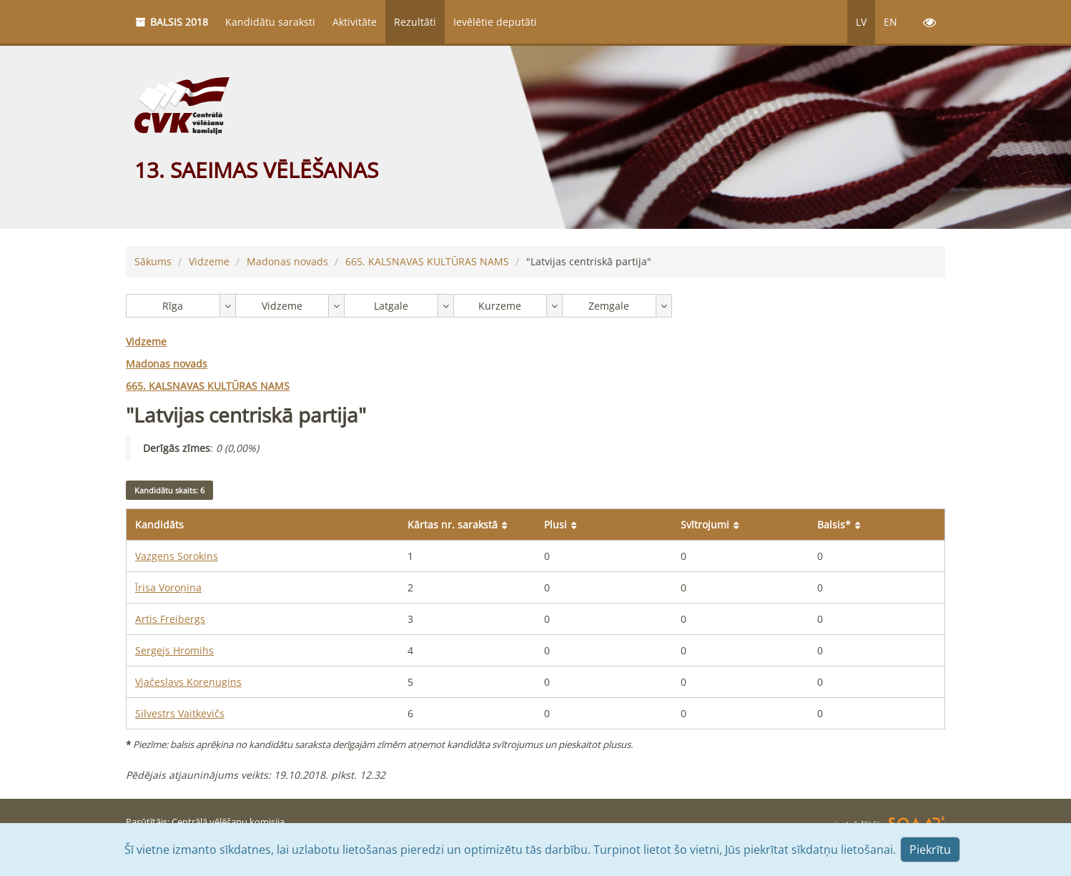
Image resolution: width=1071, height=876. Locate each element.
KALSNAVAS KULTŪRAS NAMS (427, 261)
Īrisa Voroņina (168, 587)
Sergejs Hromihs (174, 650)
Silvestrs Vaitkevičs (179, 713)
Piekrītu (930, 849)
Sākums (153, 261)
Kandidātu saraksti (270, 22)
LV (861, 22)
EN (890, 22)
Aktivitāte (354, 22)
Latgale (391, 305)
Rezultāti (415, 22)
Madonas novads (287, 261)
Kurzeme (499, 305)
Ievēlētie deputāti (495, 22)
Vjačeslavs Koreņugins (188, 682)
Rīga (172, 305)
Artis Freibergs (170, 619)
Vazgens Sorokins (176, 556)
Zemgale (608, 305)
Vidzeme (209, 261)
